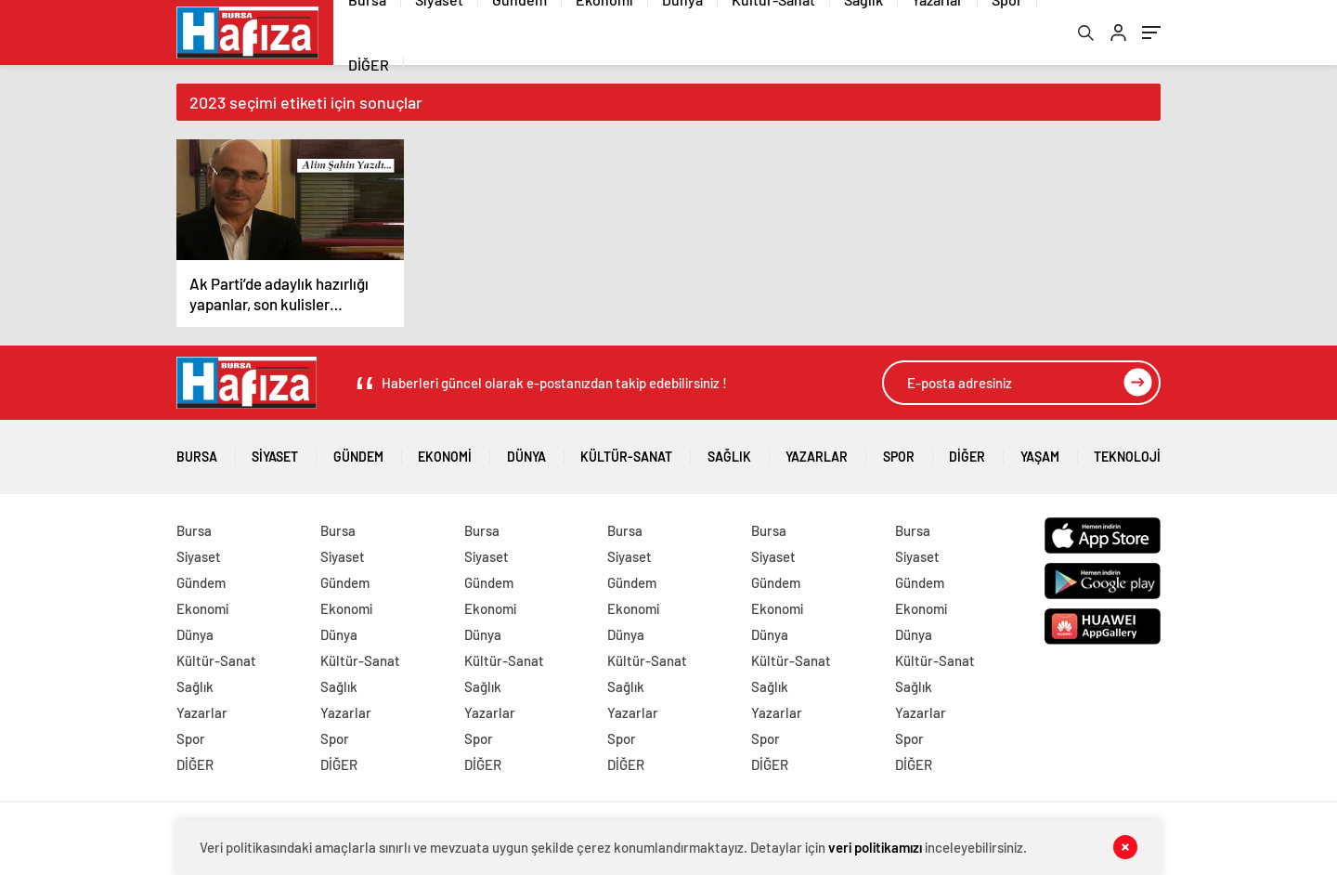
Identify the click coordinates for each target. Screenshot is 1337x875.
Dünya (526, 450)
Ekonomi (445, 450)
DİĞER (368, 64)
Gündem (358, 450)
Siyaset (275, 450)
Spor (899, 450)
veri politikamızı (875, 847)
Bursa (196, 450)
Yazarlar (816, 450)
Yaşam (1039, 450)
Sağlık (729, 450)
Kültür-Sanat (626, 450)
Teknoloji (1127, 450)
